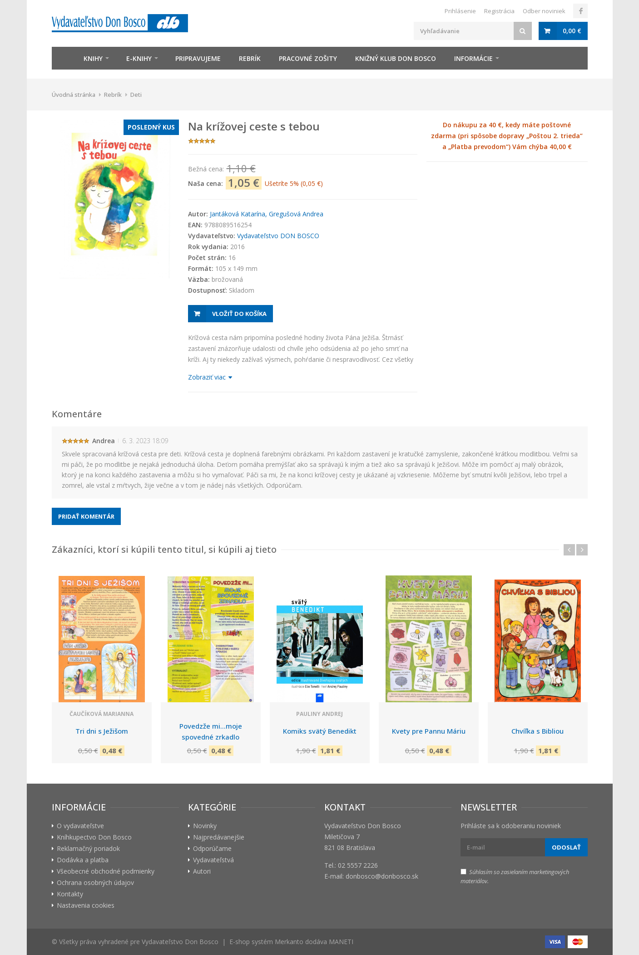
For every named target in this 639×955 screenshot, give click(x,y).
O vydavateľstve (80, 825)
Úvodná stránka (73, 94)
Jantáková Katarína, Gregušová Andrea (266, 214)
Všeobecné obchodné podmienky (105, 871)
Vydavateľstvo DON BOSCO (278, 235)
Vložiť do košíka (239, 314)
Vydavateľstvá (213, 859)
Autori (202, 871)
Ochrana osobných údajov (95, 882)
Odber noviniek (544, 11)
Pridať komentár (86, 516)
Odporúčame (212, 848)
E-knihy (139, 58)
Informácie (473, 58)
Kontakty (70, 894)
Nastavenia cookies (85, 905)
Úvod (63, 58)
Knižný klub (395, 58)
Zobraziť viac (209, 377)
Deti (136, 94)
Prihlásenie (460, 11)
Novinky (205, 825)
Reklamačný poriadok (88, 848)
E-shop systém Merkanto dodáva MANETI (291, 941)
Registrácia (499, 11)
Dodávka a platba (83, 859)
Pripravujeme (198, 58)
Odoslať (566, 847)
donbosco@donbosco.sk (382, 876)
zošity (308, 58)
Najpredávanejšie (218, 837)
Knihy (93, 58)
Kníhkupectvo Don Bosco (94, 837)
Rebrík (250, 58)
